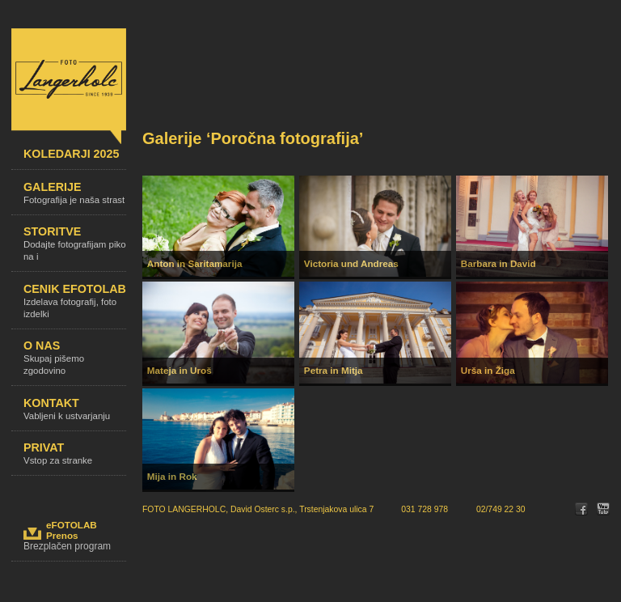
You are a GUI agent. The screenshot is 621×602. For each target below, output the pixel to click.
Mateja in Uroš (179, 370)
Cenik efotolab (74, 305)
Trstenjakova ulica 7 (336, 509)
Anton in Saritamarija (195, 263)
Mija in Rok (172, 476)
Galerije (74, 197)
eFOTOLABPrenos (71, 530)
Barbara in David (498, 263)
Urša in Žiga (488, 370)
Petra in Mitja (333, 370)
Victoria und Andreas (351, 263)
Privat (74, 458)
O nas (74, 362)
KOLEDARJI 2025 (74, 158)
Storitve (74, 248)
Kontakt (74, 413)
